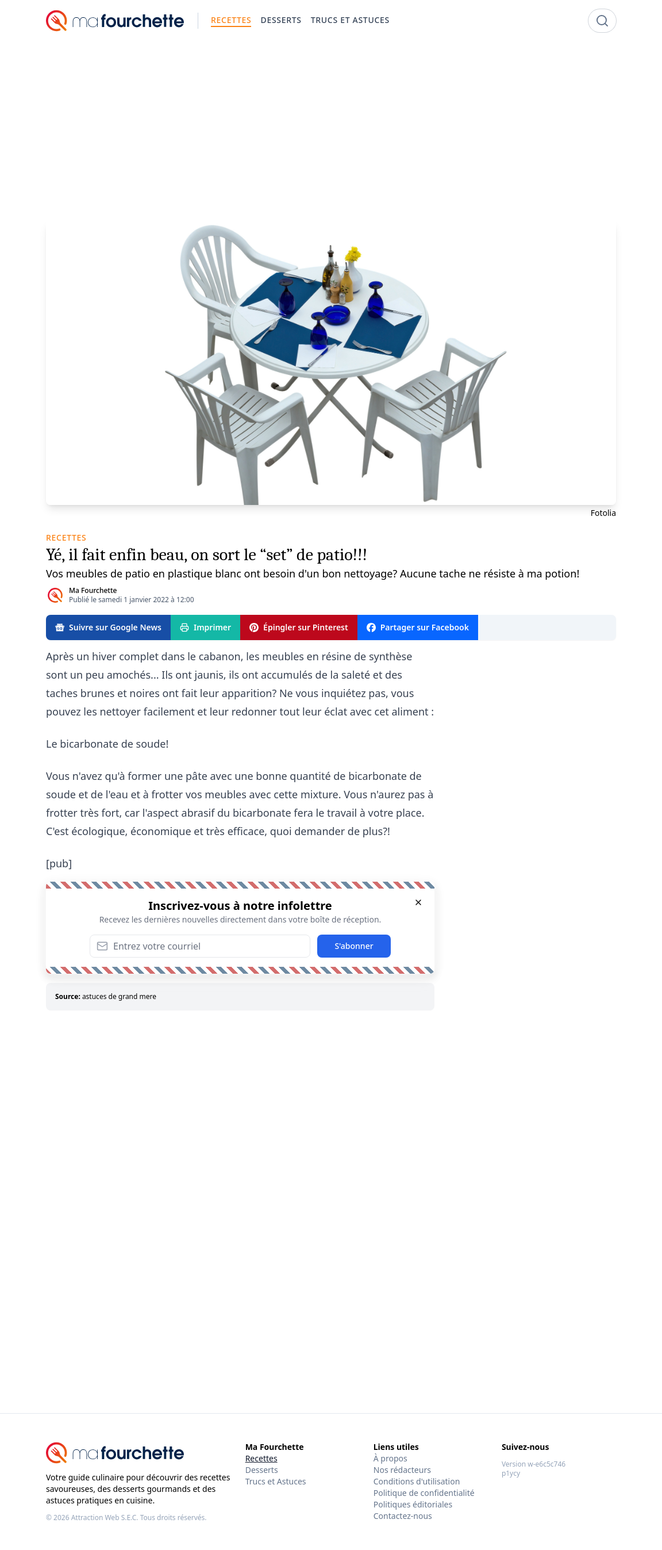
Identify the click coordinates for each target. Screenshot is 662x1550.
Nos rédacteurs (402, 1469)
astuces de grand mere (119, 996)
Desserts (261, 1469)
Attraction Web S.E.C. (104, 1517)
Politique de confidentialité (424, 1492)
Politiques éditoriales (413, 1504)
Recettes (261, 1458)
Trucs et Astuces (275, 1481)
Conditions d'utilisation (417, 1481)
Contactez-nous (403, 1515)
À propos (390, 1458)
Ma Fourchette (93, 590)
